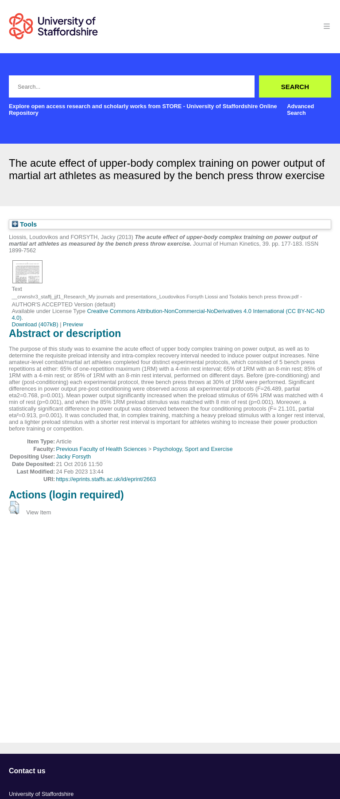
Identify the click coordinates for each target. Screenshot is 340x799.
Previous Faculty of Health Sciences (101, 449)
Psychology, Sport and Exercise (193, 449)
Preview (73, 324)
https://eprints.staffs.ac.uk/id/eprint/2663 (106, 479)
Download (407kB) (35, 324)
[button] (14, 507)
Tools (24, 224)
